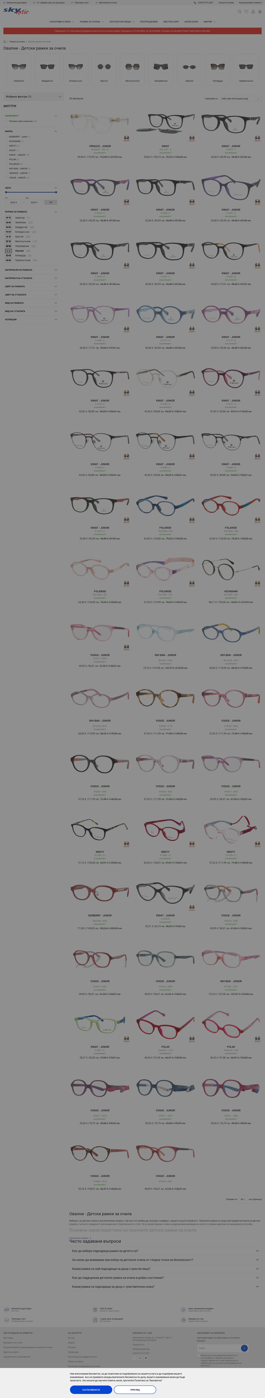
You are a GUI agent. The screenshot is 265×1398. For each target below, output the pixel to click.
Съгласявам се (91, 1390)
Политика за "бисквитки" (148, 1380)
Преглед (135, 1390)
